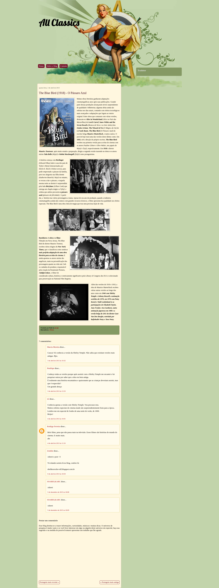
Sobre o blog (52, 66)
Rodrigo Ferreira (53, 426)
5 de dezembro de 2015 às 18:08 (58, 492)
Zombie (50, 451)
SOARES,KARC (54, 482)
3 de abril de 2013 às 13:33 (56, 391)
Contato (63, 66)
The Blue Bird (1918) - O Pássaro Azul (63, 93)
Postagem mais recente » (49, 582)
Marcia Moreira (53, 347)
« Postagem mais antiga (109, 582)
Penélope (50, 368)
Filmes (51, 330)
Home (41, 66)
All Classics (59, 22)
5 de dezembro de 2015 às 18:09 (58, 510)
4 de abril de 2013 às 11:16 (56, 443)
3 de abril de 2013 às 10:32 (56, 360)
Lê (48, 399)
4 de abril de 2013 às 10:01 (56, 419)
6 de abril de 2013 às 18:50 (56, 474)
